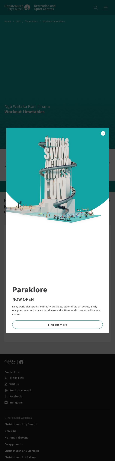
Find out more (57, 325)
